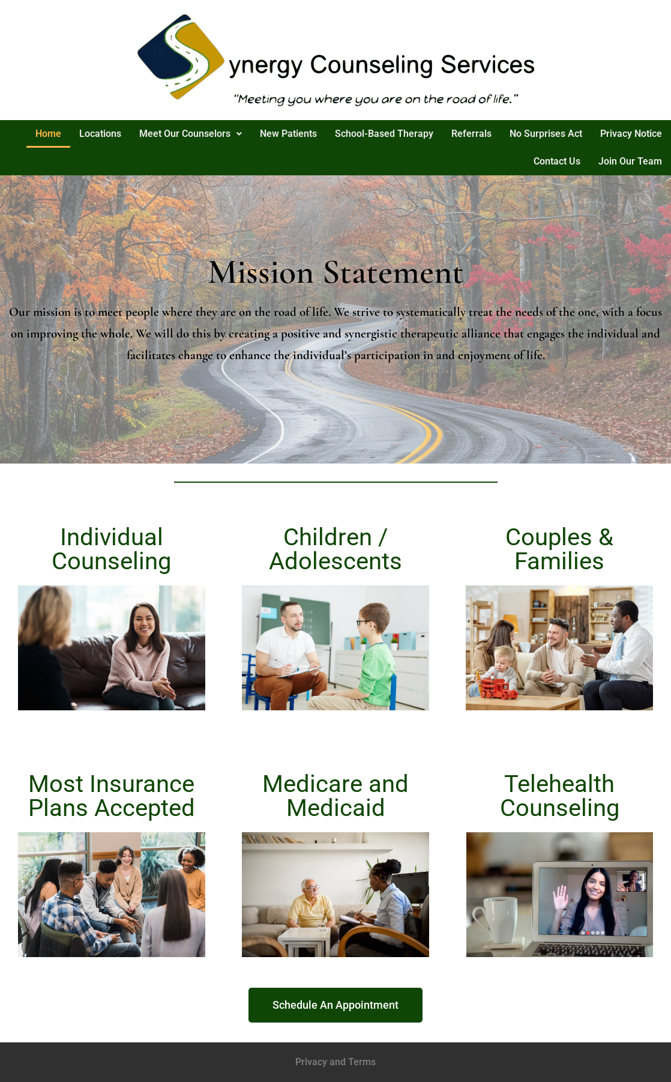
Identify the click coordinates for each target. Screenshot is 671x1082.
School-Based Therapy (384, 133)
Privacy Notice (631, 133)
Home (48, 133)
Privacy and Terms (335, 1062)
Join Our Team (630, 161)
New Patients (288, 133)
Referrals (471, 133)
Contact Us (557, 161)
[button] (190, 134)
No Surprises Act (546, 133)
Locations (100, 133)
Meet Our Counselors (190, 133)
